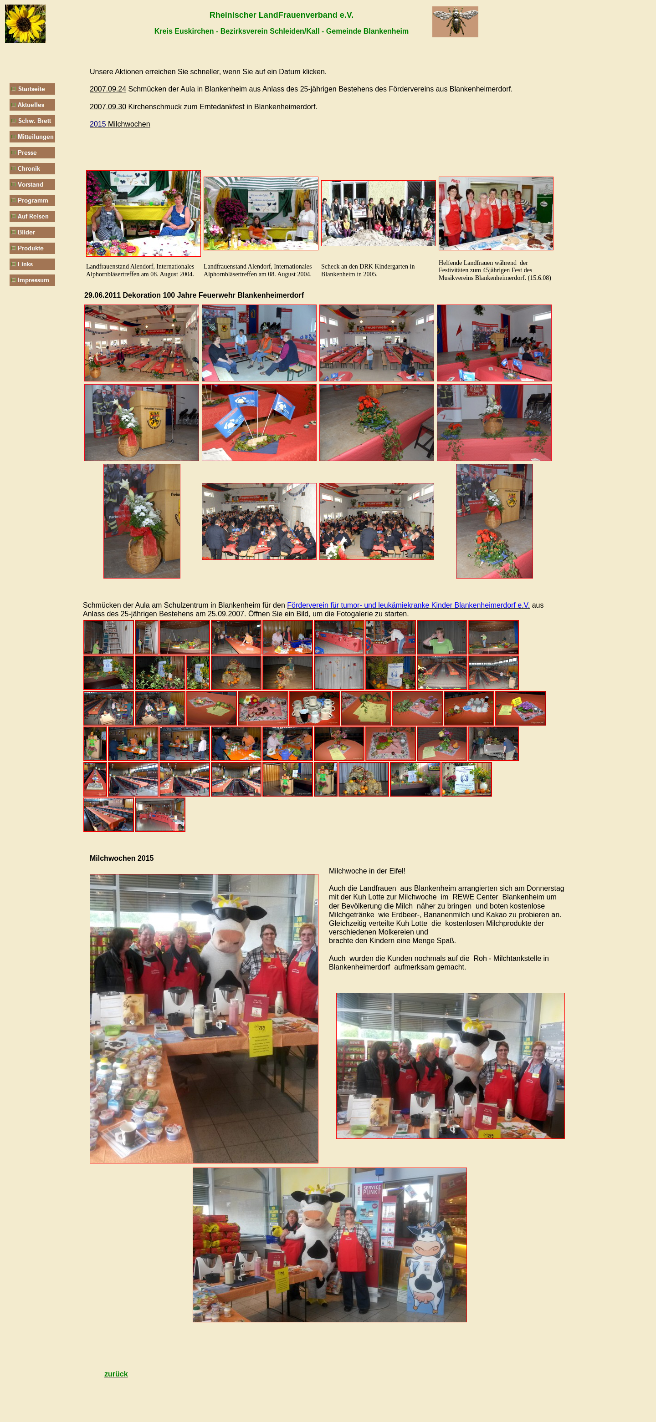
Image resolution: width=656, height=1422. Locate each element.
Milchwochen (120, 124)
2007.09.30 (108, 107)
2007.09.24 (108, 89)
